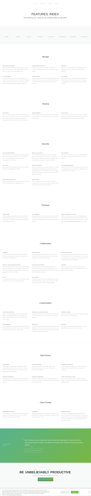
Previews (40, 35)
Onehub (9, 3)
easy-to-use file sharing (45, 475)
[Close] (89, 492)
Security (29, 35)
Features (35, 3)
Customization (62, 35)
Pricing (49, 3)
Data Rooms (73, 35)
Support (56, 3)
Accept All (75, 492)
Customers (42, 3)
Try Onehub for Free (45, 479)
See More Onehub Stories (33, 450)
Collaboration (51, 35)
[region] (45, 492)
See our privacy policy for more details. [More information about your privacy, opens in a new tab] (14, 494)
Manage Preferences (65, 492)
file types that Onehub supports (73, 221)
